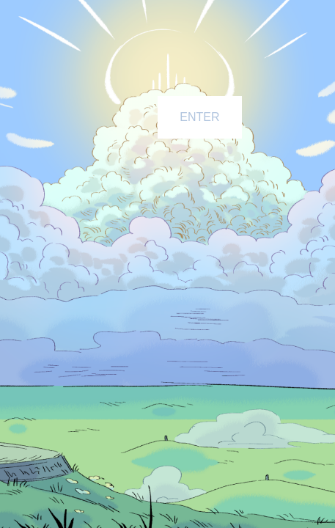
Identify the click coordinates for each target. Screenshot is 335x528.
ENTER (199, 117)
